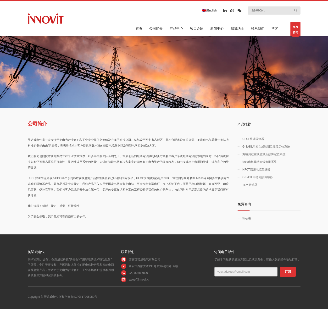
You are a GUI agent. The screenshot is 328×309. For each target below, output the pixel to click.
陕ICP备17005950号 (84, 296)
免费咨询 (295, 31)
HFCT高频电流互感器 (256, 169)
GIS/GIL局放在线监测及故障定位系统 (266, 146)
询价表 (246, 218)
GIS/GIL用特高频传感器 (257, 177)
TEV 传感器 (249, 185)
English (209, 10)
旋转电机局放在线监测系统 (259, 162)
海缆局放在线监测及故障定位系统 (263, 154)
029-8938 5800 (138, 273)
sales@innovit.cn (139, 279)
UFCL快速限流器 (253, 139)
